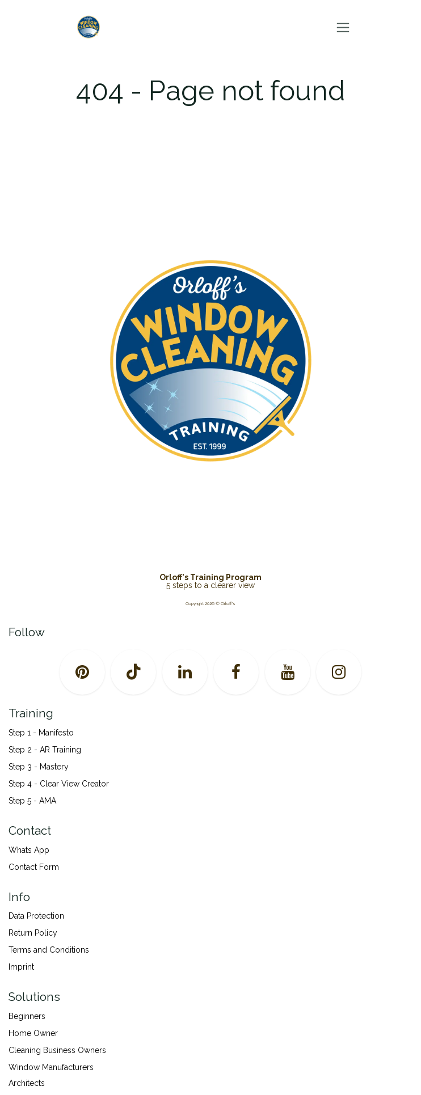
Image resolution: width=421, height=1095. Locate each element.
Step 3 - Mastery (39, 766)
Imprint (21, 966)
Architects (27, 1083)
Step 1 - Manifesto (41, 732)
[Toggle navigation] (343, 27)
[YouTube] (287, 672)
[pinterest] (82, 672)
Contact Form (34, 867)
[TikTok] (133, 672)
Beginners (27, 1016)
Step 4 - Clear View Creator (59, 783)
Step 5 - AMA (33, 800)
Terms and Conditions (49, 949)
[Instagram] (338, 672)
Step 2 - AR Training (45, 749)
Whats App (29, 850)
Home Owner (33, 1033)
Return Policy (33, 932)
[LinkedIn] (185, 672)
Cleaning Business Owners (57, 1050)
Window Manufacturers (51, 1067)
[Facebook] (236, 672)
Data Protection (36, 915)
